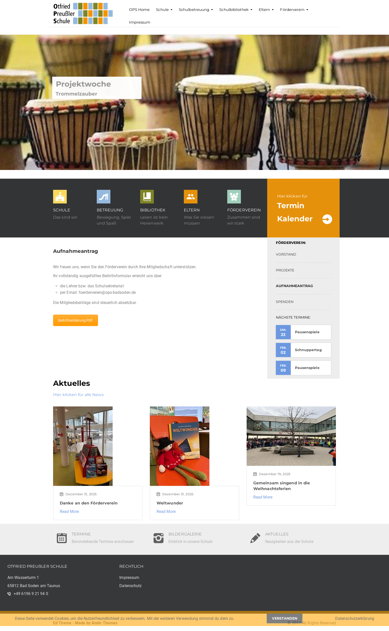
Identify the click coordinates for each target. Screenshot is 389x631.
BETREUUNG (110, 210)
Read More (69, 511)
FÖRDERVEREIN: (291, 242)
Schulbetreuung (194, 9)
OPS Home (139, 9)
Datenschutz (130, 585)
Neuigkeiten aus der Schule (289, 541)
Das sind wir (65, 217)
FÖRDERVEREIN (244, 210)
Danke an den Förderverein (89, 503)
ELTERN (192, 210)
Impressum (140, 22)
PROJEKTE (285, 270)
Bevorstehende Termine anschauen (103, 541)
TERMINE (81, 531)
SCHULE (61, 210)
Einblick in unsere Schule (190, 541)
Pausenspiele (307, 332)
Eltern (264, 9)
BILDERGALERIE (185, 531)
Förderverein (292, 9)
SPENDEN (285, 301)
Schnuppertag (308, 350)
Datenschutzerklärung (354, 618)
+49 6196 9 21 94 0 (31, 593)
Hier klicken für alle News (78, 394)
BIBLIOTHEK (152, 210)
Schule (162, 9)
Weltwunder (170, 503)
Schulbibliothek (234, 9)
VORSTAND (286, 254)
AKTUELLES (277, 531)
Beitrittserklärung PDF (75, 320)
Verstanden (284, 618)
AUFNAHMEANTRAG (294, 286)
